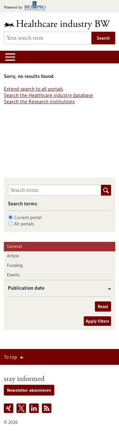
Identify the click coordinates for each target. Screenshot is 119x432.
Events (13, 275)
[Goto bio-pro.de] (26, 6)
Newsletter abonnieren (29, 390)
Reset (103, 306)
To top (10, 357)
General (14, 246)
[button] (107, 289)
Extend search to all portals (33, 89)
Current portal (28, 217)
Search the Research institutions (39, 101)
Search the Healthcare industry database (48, 95)
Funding (15, 265)
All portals (24, 224)
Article (13, 256)
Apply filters (97, 321)
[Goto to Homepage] (59, 24)
